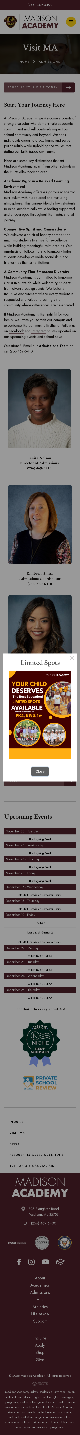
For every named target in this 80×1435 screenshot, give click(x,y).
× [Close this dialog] (72, 658)
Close (40, 772)
